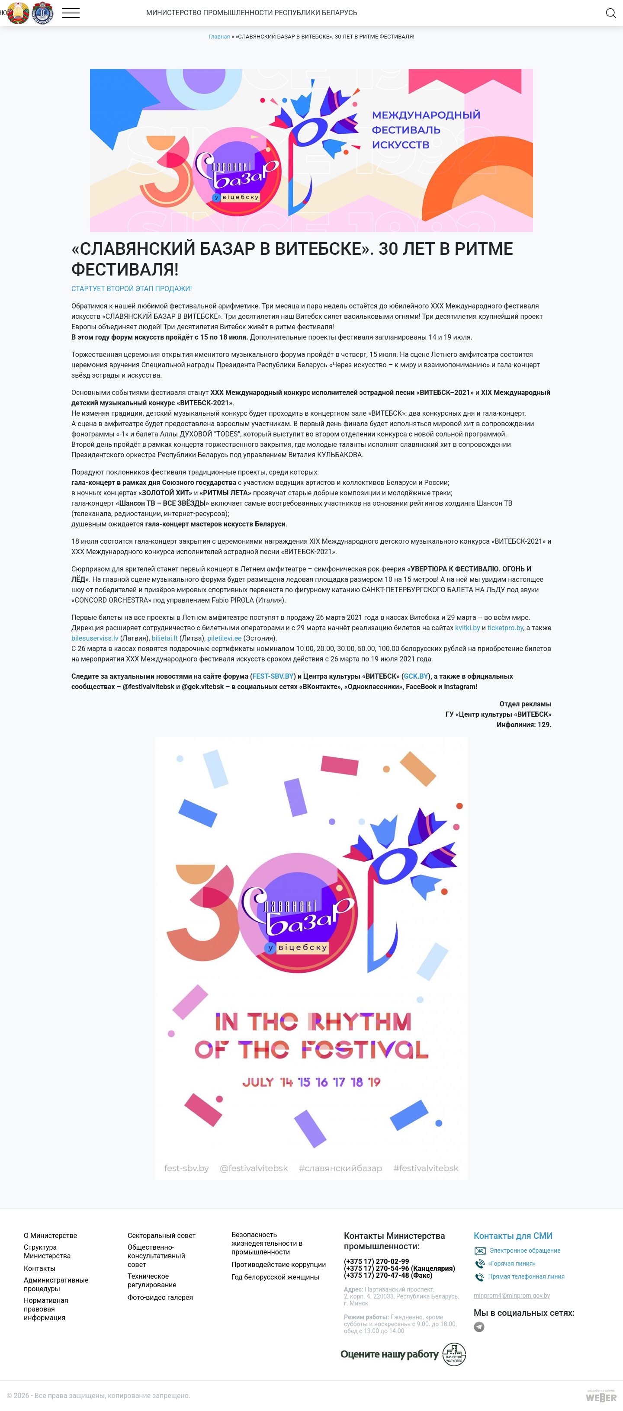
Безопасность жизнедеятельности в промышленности (267, 1243)
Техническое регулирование (152, 1280)
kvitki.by (467, 628)
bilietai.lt (165, 638)
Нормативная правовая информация (46, 1309)
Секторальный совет (162, 1235)
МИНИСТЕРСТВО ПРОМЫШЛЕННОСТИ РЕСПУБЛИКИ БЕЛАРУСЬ (261, 13)
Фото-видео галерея (160, 1297)
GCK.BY (416, 676)
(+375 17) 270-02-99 (376, 1261)
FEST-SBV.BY (273, 676)
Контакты (39, 1268)
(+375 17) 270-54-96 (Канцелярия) (399, 1268)
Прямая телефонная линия (526, 1276)
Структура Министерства (47, 1251)
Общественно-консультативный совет (156, 1256)
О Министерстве (50, 1235)
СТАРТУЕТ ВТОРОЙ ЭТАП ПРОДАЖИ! (131, 289)
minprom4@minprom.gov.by (512, 1295)
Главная (219, 36)
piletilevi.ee (224, 638)
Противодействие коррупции (278, 1264)
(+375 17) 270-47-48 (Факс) (388, 1275)
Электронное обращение (525, 1250)
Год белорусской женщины (275, 1277)
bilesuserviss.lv (95, 638)
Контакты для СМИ (513, 1236)
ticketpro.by (505, 628)
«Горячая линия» (512, 1263)
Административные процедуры (56, 1284)
